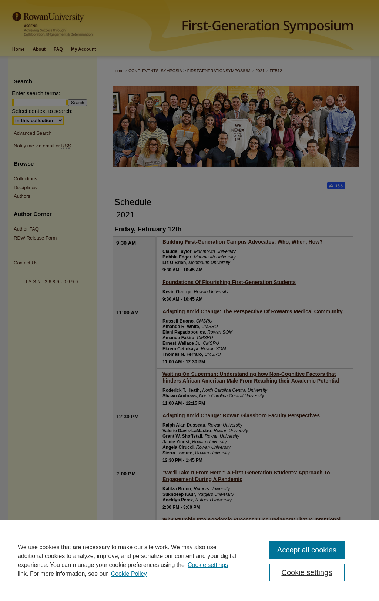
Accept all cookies (306, 550)
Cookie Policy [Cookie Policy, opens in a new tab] (129, 574)
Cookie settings (208, 565)
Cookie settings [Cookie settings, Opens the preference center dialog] (306, 572)
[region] (189, 560)
